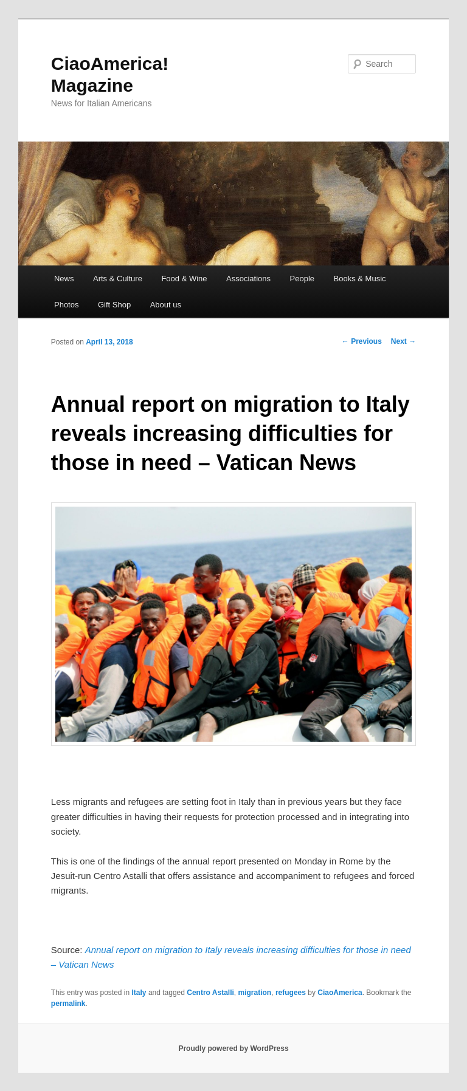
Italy (139, 992)
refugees (290, 992)
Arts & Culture (117, 278)
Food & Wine (184, 278)
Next (403, 341)
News (64, 278)
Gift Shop (114, 304)
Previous (362, 341)
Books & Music (360, 278)
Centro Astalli (210, 992)
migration (255, 992)
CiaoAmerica (339, 992)
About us (165, 304)
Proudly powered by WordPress (233, 1048)
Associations (248, 278)
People (302, 278)
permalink (68, 1003)
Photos (66, 304)
